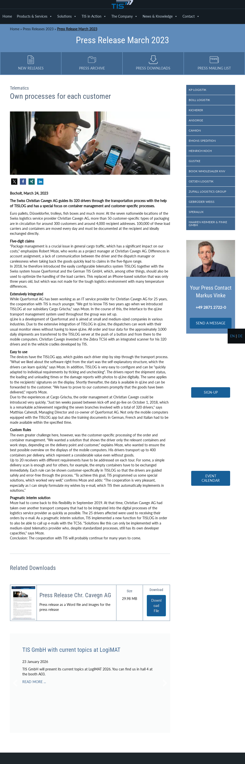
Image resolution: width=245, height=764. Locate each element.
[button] (14, 181)
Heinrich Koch (200, 151)
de (240, 336)
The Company (124, 16)
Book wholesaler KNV (207, 171)
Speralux (196, 212)
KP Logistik (197, 90)
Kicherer (196, 110)
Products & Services (34, 16)
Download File (156, 605)
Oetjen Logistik (201, 181)
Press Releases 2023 (38, 29)
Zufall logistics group (207, 191)
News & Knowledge (160, 16)
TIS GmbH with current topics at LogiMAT (71, 649)
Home (7, 16)
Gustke (194, 161)
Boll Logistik (199, 100)
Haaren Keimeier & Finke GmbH (208, 223)
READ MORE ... (34, 682)
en (232, 336)
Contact (191, 16)
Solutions (67, 16)
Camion (195, 130)
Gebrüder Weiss (201, 202)
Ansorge (196, 120)
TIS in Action (94, 16)
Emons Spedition (202, 140)
